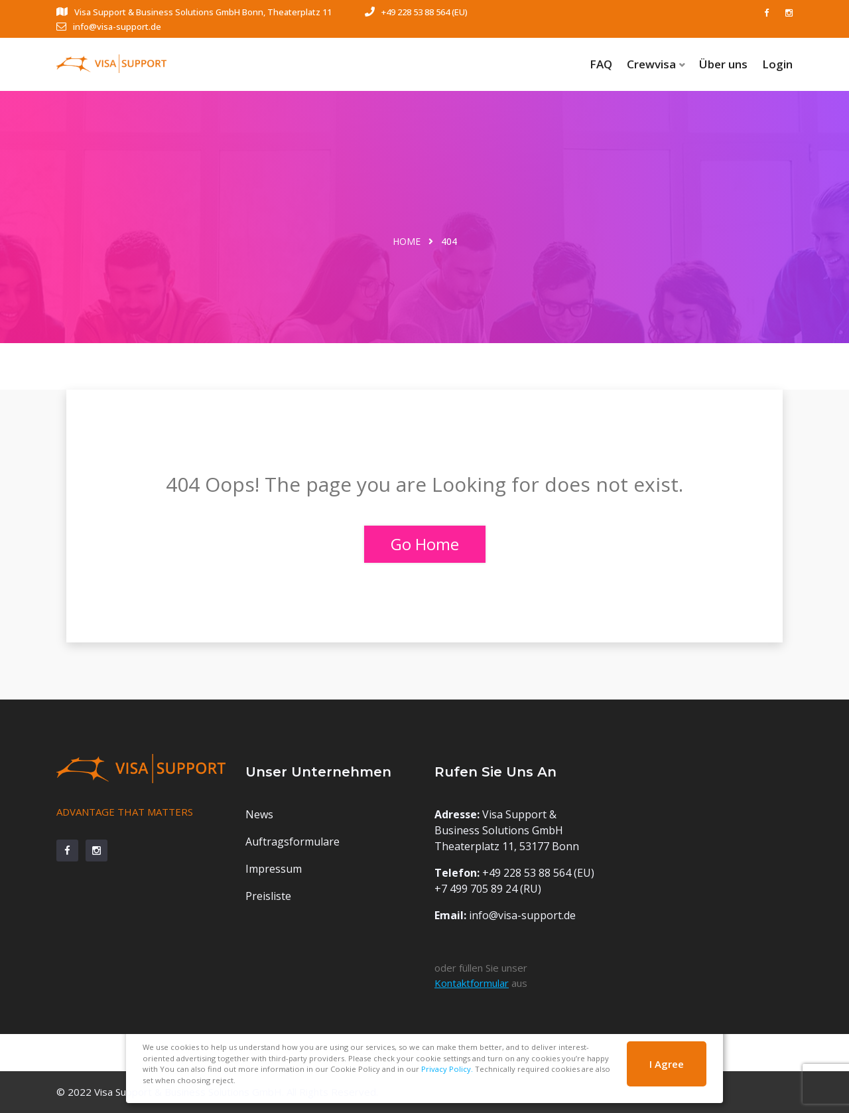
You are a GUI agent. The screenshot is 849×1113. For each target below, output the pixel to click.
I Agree (666, 1064)
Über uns (723, 64)
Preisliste (268, 896)
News (259, 814)
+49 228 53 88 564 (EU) (416, 12)
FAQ (601, 64)
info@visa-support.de (108, 27)
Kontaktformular (471, 983)
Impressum (273, 868)
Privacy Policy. (447, 1069)
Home (407, 241)
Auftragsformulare (292, 841)
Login (777, 64)
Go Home (425, 544)
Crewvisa (651, 64)
